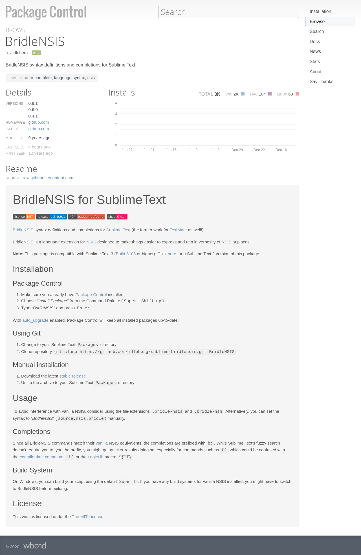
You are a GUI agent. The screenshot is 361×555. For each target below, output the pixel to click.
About (316, 71)
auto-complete (38, 77)
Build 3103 (126, 253)
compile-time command (41, 454)
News (315, 51)
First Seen (15, 153)
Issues (12, 129)
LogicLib (96, 454)
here (172, 253)
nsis (91, 77)
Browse (317, 21)
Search (317, 31)
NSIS (91, 241)
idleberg (20, 52)
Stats (315, 61)
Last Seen (15, 147)
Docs (315, 41)
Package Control (91, 294)
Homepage (15, 122)
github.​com (38, 121)
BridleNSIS (23, 229)
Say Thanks (321, 81)
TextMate (178, 229)
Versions (14, 103)
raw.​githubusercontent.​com (48, 177)
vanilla (102, 441)
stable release (73, 374)
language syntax (69, 77)
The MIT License (87, 513)
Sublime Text (118, 229)
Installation (320, 11)
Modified (14, 138)
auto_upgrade (35, 319)
